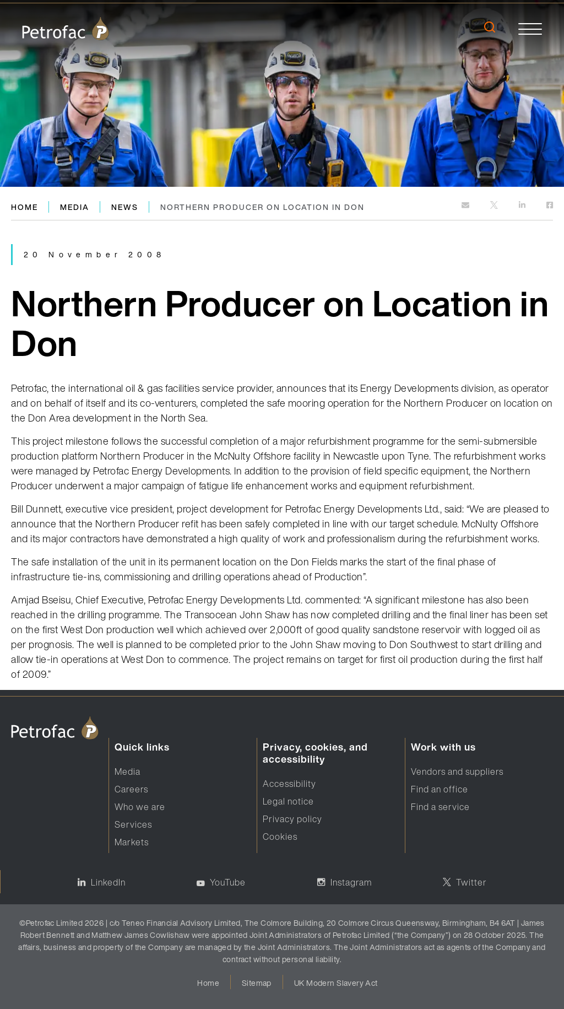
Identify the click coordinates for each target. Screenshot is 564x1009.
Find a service (440, 806)
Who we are (140, 806)
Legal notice (288, 801)
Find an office (439, 789)
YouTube (228, 882)
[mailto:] (466, 206)
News (124, 207)
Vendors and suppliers (457, 771)
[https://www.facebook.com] (549, 206)
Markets (132, 842)
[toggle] (530, 28)
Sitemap (257, 983)
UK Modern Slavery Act (336, 983)
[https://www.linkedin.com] (523, 206)
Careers (131, 789)
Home (24, 207)
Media (74, 207)
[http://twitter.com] (495, 206)
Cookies (280, 836)
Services (133, 824)
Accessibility (289, 783)
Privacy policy (292, 818)
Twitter (471, 882)
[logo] (65, 28)
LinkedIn (108, 882)
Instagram (351, 882)
